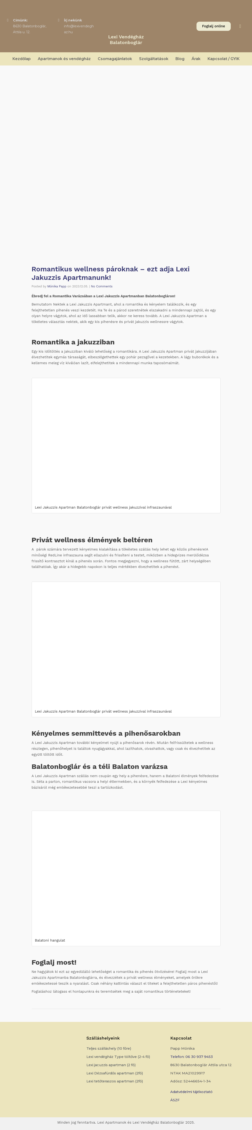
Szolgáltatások (153, 59)
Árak (196, 59)
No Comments (101, 286)
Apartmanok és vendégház (64, 59)
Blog (179, 59)
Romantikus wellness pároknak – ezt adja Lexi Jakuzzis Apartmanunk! (113, 273)
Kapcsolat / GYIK (223, 59)
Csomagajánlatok (115, 59)
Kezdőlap (22, 59)
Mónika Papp (56, 286)
